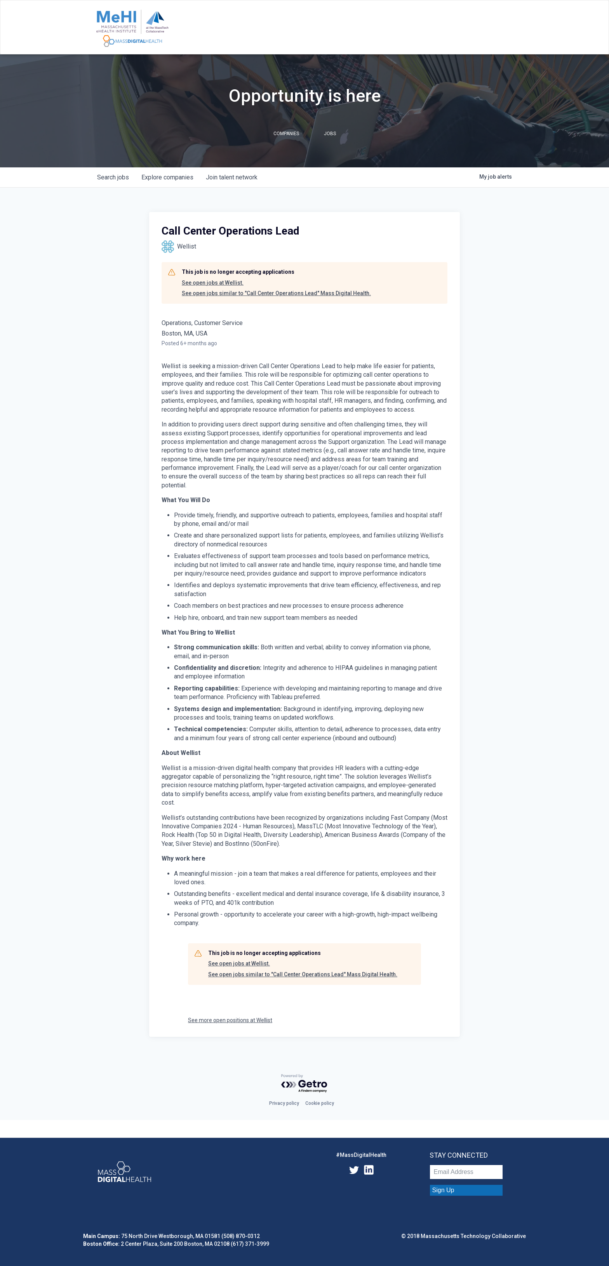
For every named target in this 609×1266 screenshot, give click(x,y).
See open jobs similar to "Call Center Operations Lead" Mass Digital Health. (276, 293)
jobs (113, 177)
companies (167, 177)
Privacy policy (284, 1103)
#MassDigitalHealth (361, 1155)
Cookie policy (319, 1103)
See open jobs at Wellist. (213, 283)
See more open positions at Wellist (230, 1020)
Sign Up (443, 1190)
